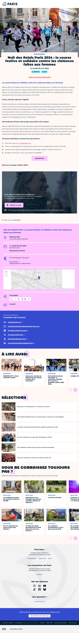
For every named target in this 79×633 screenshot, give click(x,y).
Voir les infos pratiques (39, 77)
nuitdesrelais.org (25, 143)
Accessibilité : (26, 622)
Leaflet (58, 288)
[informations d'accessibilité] (20, 299)
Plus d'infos (13, 261)
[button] (39, 277)
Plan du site (72, 622)
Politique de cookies (61, 622)
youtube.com (29, 194)
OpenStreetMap (67, 288)
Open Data (49, 622)
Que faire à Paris (16, 629)
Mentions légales (8, 622)
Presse (42, 622)
